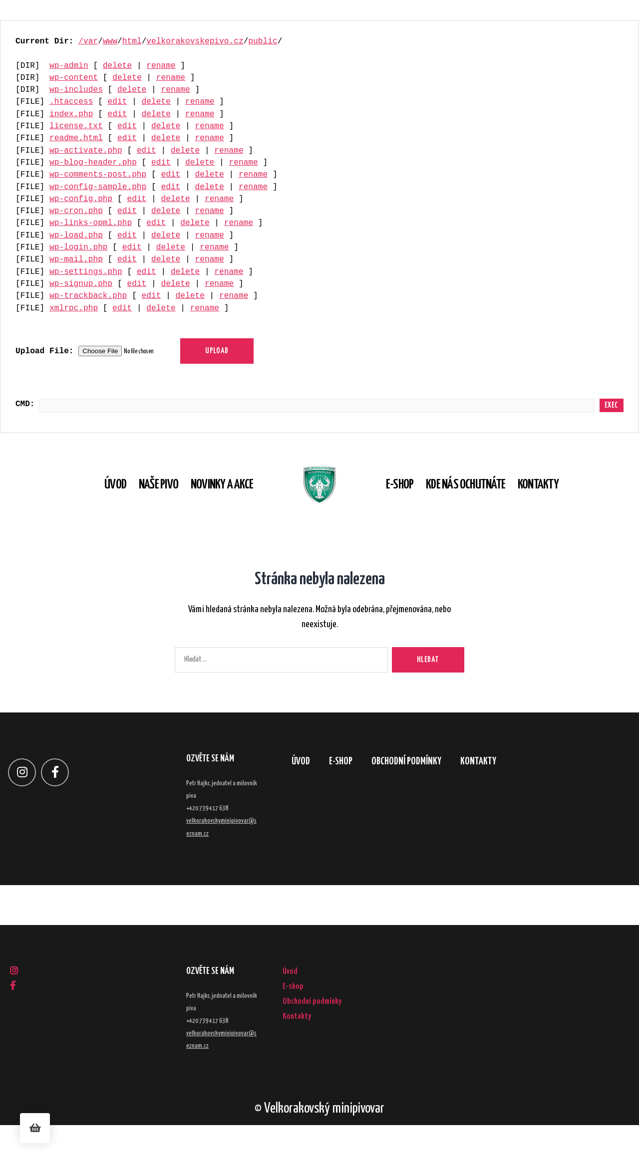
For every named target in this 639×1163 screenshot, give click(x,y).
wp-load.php (76, 235)
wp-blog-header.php (93, 162)
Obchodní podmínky (426, 801)
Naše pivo (143, 504)
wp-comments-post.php (97, 174)
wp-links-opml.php (90, 223)
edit (117, 101)
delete (117, 65)
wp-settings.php (85, 271)
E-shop (415, 504)
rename (160, 65)
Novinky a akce (206, 504)
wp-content (73, 77)
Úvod (100, 504)
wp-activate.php (85, 150)
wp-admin (68, 65)
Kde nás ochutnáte (481, 504)
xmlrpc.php (73, 308)
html (132, 41)
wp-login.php (78, 247)
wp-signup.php (80, 283)
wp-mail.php (76, 259)
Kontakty (553, 504)
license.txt (76, 126)
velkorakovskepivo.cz (194, 41)
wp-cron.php (76, 211)
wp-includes (76, 89)
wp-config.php (80, 199)
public (262, 41)
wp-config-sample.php (97, 187)
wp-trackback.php (88, 295)
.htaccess (71, 101)
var (90, 41)
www (110, 41)
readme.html (76, 138)
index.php (71, 114)
